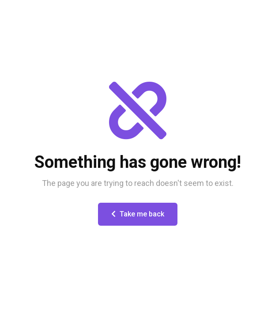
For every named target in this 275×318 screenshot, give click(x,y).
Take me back (137, 214)
